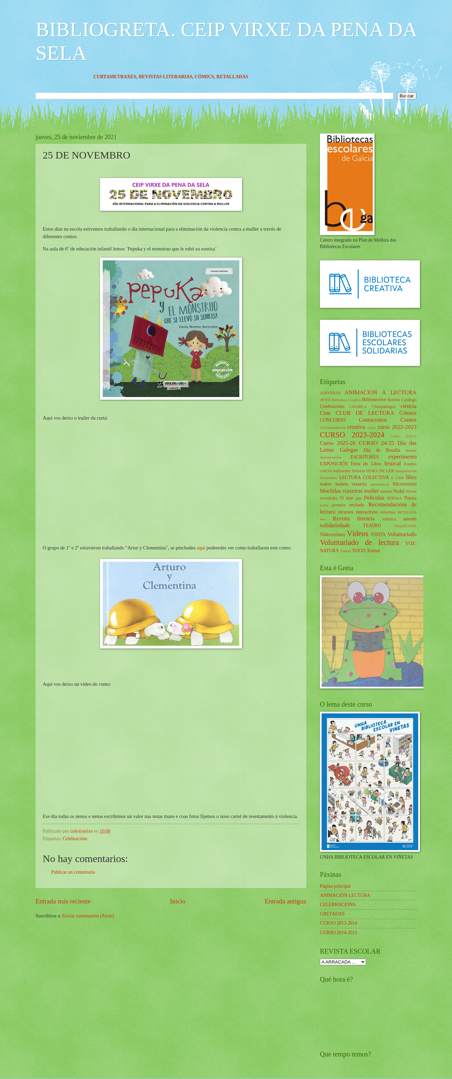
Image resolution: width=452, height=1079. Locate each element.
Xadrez (345, 551)
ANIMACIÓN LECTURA (345, 895)
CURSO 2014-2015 (338, 932)
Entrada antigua (285, 901)
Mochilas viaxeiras (341, 491)
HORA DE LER (380, 470)
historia (358, 470)
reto (323, 519)
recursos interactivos (358, 512)
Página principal (335, 886)
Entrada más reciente (63, 901)
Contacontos (373, 419)
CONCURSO (332, 420)
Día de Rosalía (382, 450)
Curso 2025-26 (337, 443)
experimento (402, 456)
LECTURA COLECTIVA (364, 477)
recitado (356, 504)
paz (359, 498)
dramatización (330, 457)
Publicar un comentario (73, 872)
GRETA (326, 471)
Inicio (177, 901)
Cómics (407, 413)
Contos (408, 419)
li (392, 478)
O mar (346, 498)
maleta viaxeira (351, 484)
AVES (325, 399)
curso (371, 427)
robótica (389, 519)
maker (325, 484)
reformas (387, 512)
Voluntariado (401, 534)
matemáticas (379, 484)
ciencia (408, 406)
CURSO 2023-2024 (352, 435)
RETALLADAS (243, 76)
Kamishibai (328, 478)
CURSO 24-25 (376, 443)
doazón (411, 450)
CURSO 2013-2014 (338, 923)
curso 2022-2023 (397, 427)
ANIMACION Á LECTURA (380, 392)
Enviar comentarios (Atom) (88, 915)
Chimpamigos (384, 406)
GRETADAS (332, 913)
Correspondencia (332, 427)
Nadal (399, 491)
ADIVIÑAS (330, 393)
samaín (409, 518)
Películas (374, 497)
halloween (342, 470)
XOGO (359, 550)
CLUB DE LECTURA (365, 413)
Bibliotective (374, 399)
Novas (411, 491)
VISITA (378, 534)
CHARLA (358, 406)
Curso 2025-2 (403, 436)
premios (338, 505)
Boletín (393, 399)
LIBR (399, 478)
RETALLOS (406, 512)
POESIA (394, 498)
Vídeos (357, 533)
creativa (356, 427)
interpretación (406, 471)
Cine (325, 413)
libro (411, 477)
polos (324, 505)
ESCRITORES (365, 457)
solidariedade (335, 525)
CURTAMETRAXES (125, 76)
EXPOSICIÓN (334, 463)
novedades (329, 498)
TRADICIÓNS (405, 526)
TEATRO (372, 525)
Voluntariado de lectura (359, 542)
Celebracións (75, 838)
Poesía (410, 498)
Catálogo (408, 399)
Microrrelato (404, 484)
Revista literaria (354, 518)
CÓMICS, (216, 76)
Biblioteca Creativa (346, 400)
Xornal (373, 550)
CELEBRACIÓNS (337, 904)
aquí (202, 547)
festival (392, 463)
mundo (386, 491)
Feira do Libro (366, 463)
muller (371, 491)
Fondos (410, 464)
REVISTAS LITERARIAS (176, 76)
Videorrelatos (332, 534)
